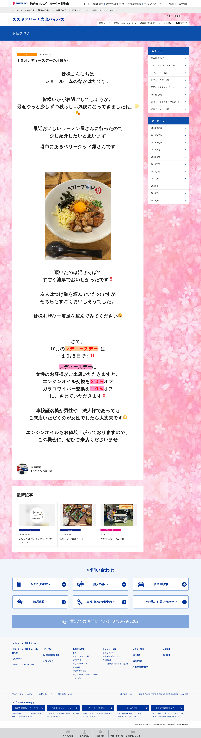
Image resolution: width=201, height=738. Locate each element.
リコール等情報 (131, 708)
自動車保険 (107, 660)
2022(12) (155, 171)
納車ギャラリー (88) (160, 109)
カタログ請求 (138, 649)
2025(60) (155, 150)
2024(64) (155, 157)
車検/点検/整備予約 (140, 667)
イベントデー (78, 10)
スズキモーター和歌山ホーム (24, 643)
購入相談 (136, 655)
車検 (74, 653)
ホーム (86, 4)
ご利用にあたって (45, 694)
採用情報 (166, 655)
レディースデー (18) (160, 80)
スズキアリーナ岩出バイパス (37, 10)
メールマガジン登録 (96, 708)
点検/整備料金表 (79, 671)
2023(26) (155, 164)
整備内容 (76, 667)
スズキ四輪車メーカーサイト (27, 708)
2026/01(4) (156, 142)
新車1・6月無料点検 (81, 656)
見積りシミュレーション (62, 708)
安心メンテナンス (80, 664)
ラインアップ (150, 4)
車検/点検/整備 (134, 4)
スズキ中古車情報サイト (166, 708)
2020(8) (155, 186)
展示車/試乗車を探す (115, 4)
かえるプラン (108, 653)
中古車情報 (182, 4)
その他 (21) (156, 94)
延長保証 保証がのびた (112, 656)
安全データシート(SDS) (22, 694)
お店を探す (98, 4)
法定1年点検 (78, 660)
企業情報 (166, 649)
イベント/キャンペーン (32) (164, 65)
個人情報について (65, 694)
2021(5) (155, 178)
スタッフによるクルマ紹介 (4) (165, 102)
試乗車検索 (137, 661)
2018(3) (155, 200)
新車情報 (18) (157, 58)
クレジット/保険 (166, 4)
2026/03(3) (156, 128)
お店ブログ (61, 10)
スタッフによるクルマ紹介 (23, 664)
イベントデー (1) (159, 73)
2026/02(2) (156, 135)
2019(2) (155, 193)
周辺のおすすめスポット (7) (164, 87)
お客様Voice (17, 659)
